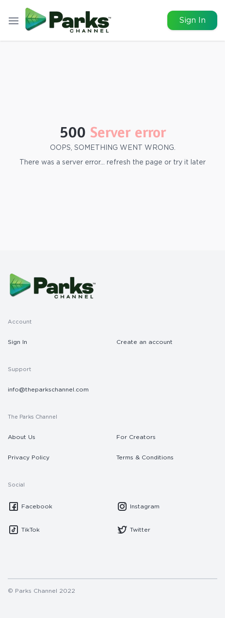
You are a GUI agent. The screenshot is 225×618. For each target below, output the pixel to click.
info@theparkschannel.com (48, 389)
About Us (21, 437)
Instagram (138, 506)
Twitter (133, 530)
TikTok (24, 530)
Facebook (30, 506)
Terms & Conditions (145, 457)
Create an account (144, 342)
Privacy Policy (28, 457)
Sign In (192, 20)
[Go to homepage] (67, 20)
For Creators (136, 437)
